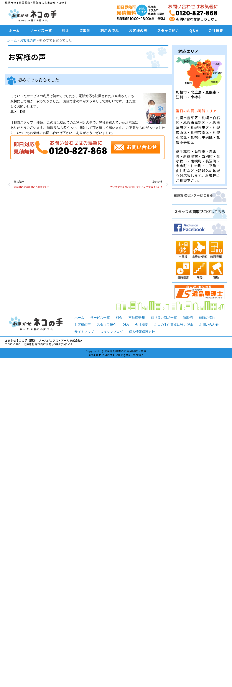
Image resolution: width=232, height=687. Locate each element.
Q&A (125, 325)
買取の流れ (207, 318)
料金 (65, 30)
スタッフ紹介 (168, 30)
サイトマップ (84, 332)
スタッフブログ (111, 332)
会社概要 (215, 30)
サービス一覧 (41, 30)
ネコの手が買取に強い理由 (173, 325)
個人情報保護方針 (142, 332)
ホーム (14, 30)
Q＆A (193, 30)
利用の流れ (109, 30)
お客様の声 (138, 30)
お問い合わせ (209, 325)
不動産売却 (136, 318)
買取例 (84, 30)
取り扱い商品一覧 (164, 318)
